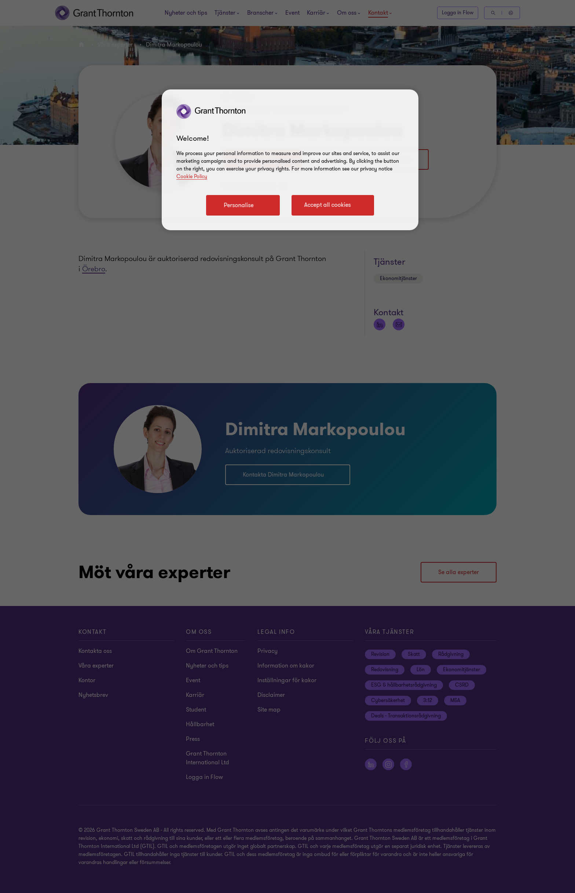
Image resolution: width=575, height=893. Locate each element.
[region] (290, 159)
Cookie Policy (191, 176)
